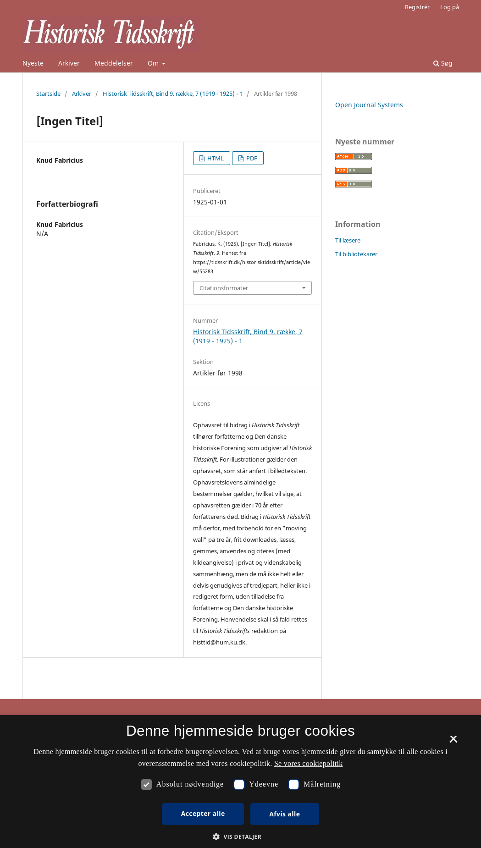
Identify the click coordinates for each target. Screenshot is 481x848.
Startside (48, 93)
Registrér (417, 7)
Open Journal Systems (369, 104)
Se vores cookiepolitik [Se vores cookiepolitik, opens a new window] (308, 763)
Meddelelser (113, 63)
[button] (240, 837)
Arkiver (69, 63)
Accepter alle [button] (203, 813)
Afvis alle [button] (284, 813)
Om (154, 63)
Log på (449, 7)
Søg (443, 63)
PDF (251, 158)
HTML (215, 158)
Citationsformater (223, 288)
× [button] (453, 742)
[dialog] (240, 781)
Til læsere (347, 240)
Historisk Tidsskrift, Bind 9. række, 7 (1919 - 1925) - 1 (173, 93)
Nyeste (33, 63)
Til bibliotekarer (356, 254)
